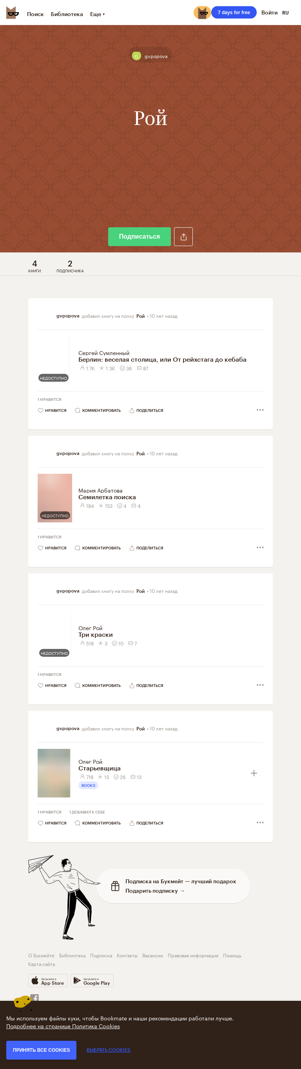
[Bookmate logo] (12, 12)
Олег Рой (90, 627)
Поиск (35, 14)
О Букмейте (41, 954)
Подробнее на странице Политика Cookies (63, 1025)
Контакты (127, 954)
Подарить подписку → (155, 890)
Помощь (232, 954)
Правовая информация (193, 954)
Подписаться (139, 236)
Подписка (101, 954)
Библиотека (67, 14)
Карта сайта (41, 963)
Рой (140, 316)
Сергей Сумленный (103, 352)
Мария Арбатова (100, 490)
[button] (183, 236)
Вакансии (152, 954)
